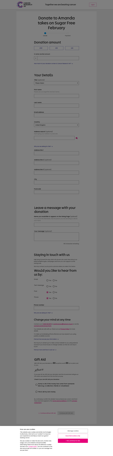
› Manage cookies (73, 431)
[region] (56, 441)
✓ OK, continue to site (73, 441)
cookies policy (32, 446)
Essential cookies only (73, 436)
